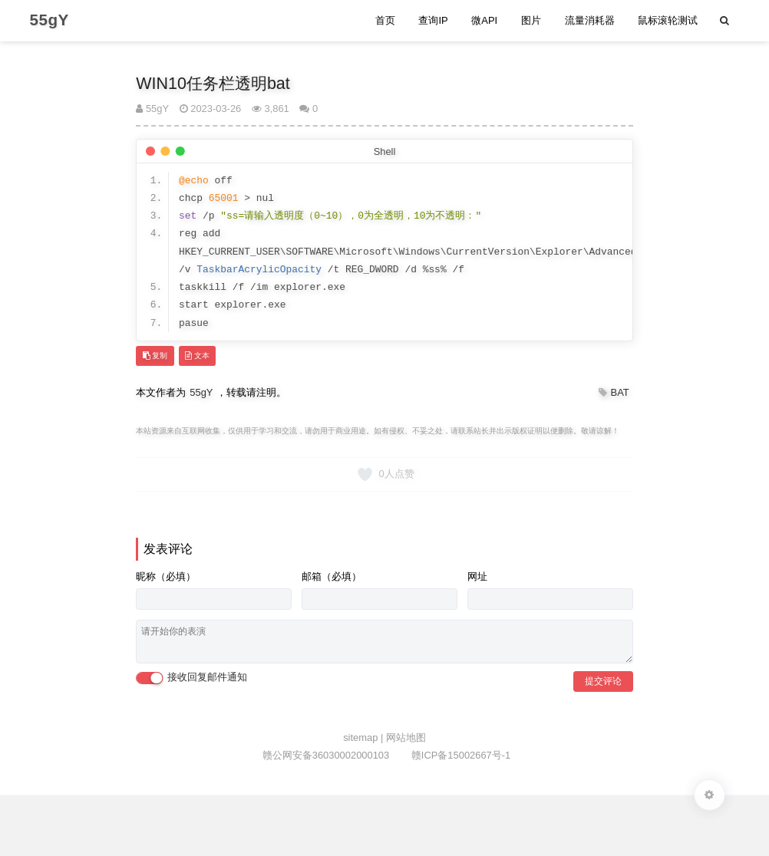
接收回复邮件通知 (191, 677)
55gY (152, 108)
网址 (477, 576)
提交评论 (603, 681)
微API (484, 20)
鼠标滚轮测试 (668, 20)
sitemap (362, 737)
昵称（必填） (166, 576)
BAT (620, 392)
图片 (531, 20)
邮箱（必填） (331, 576)
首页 (385, 20)
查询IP (432, 20)
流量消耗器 (590, 20)
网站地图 (406, 737)
